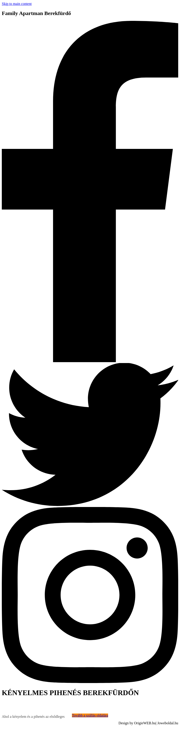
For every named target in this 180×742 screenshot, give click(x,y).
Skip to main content (17, 4)
